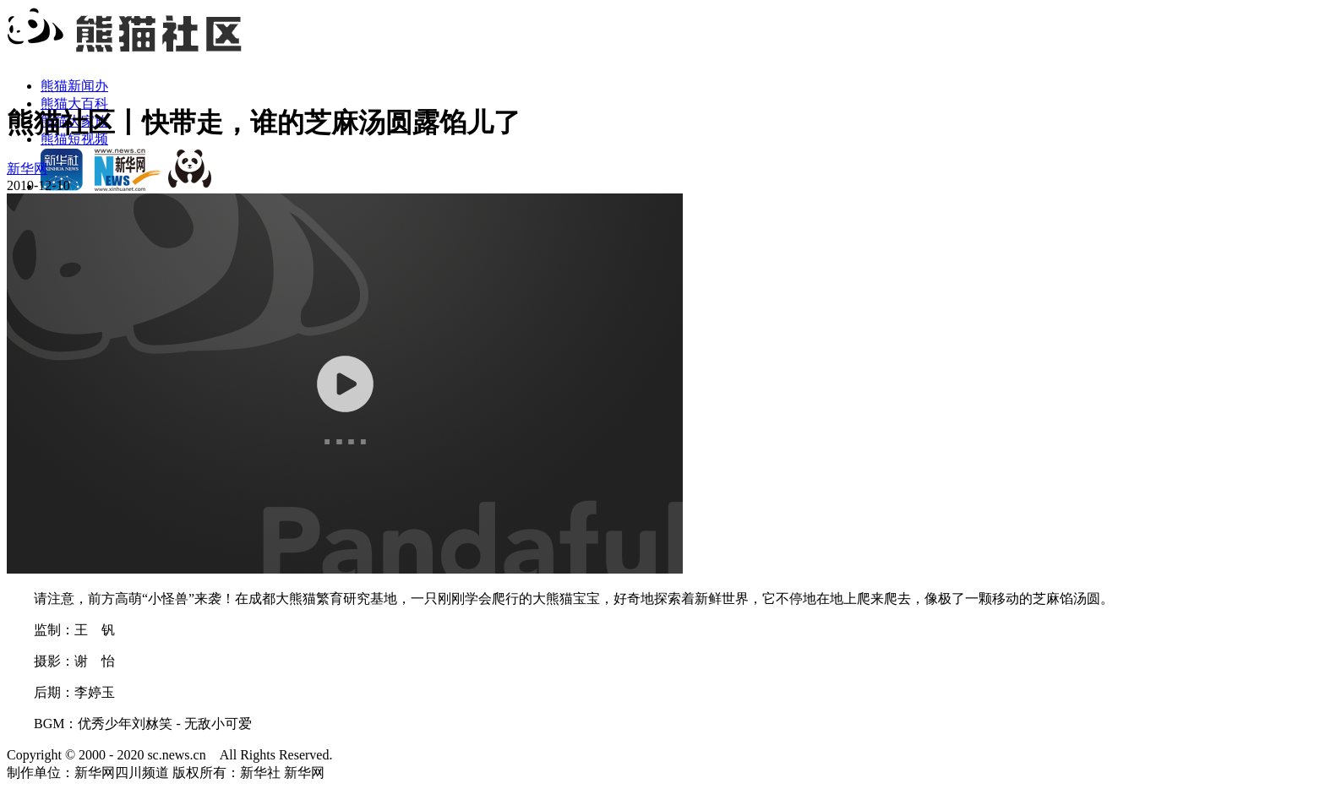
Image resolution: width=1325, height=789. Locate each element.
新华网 (27, 168)
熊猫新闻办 (74, 86)
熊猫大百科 (74, 103)
